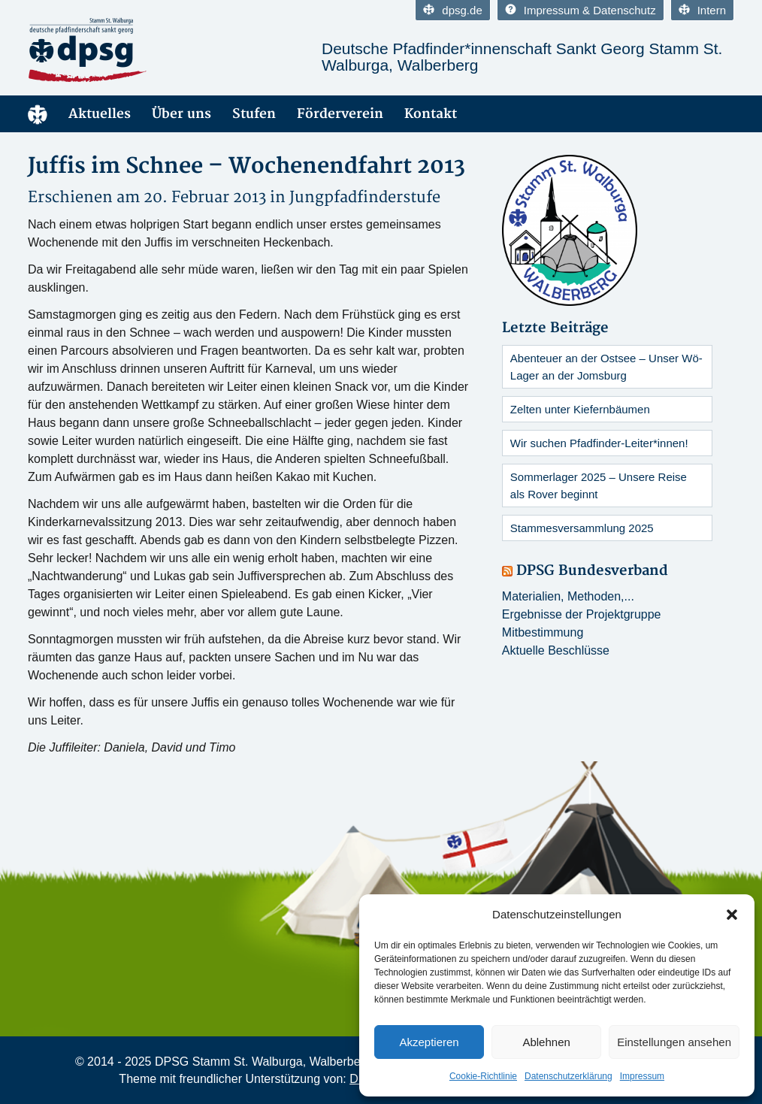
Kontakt (430, 114)
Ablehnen (546, 1042)
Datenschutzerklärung (568, 1076)
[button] (731, 914)
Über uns (181, 114)
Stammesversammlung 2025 (582, 528)
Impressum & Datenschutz (580, 10)
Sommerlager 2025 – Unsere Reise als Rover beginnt (598, 485)
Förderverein (340, 114)
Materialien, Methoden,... (568, 596)
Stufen (254, 114)
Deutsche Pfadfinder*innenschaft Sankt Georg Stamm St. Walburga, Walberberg (522, 57)
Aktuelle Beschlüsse (555, 650)
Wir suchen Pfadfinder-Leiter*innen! (599, 443)
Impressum (642, 1076)
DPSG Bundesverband (592, 570)
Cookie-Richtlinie (483, 1076)
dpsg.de (452, 10)
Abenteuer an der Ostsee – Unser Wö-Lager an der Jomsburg (606, 367)
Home (37, 113)
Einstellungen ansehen (674, 1042)
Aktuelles (99, 114)
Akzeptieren (428, 1042)
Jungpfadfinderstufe (364, 197)
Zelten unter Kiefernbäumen (580, 409)
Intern (702, 10)
